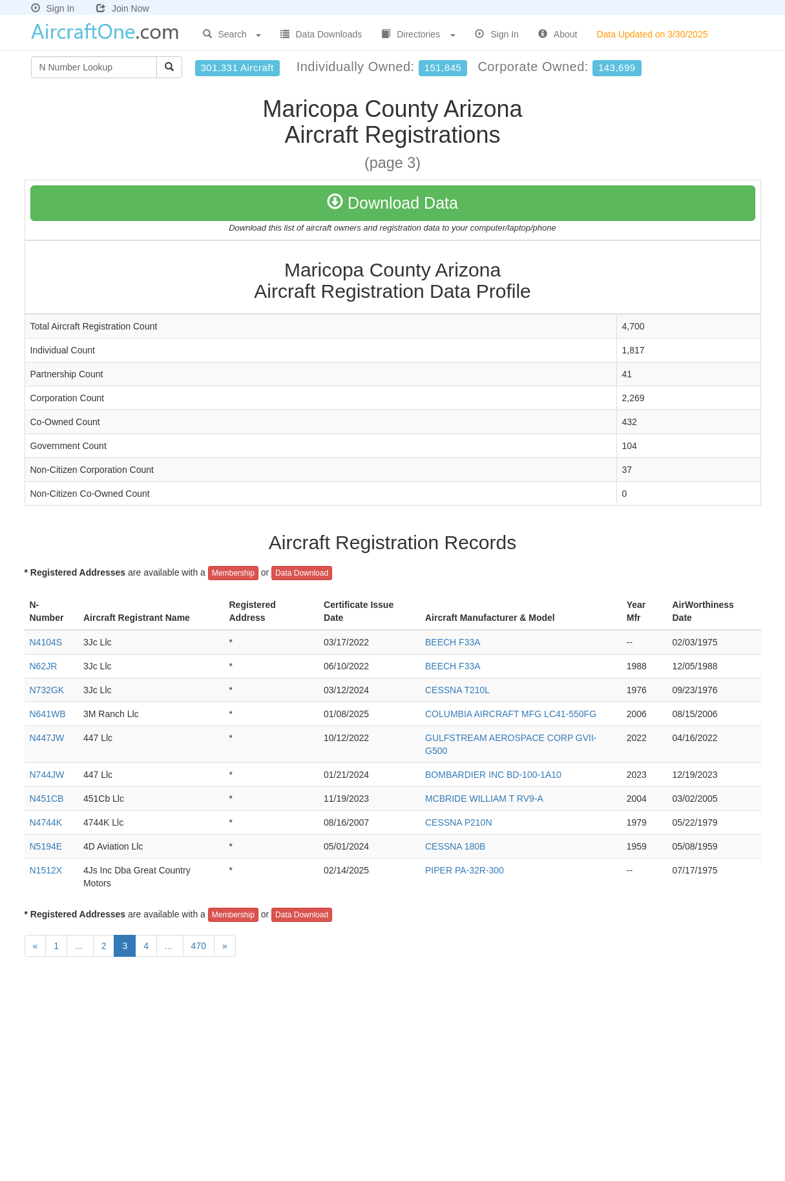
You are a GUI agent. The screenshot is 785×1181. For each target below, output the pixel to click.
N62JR (44, 666)
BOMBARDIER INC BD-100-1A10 (493, 774)
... (80, 946)
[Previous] (36, 946)
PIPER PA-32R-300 (464, 870)
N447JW (47, 738)
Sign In (53, 8)
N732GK (47, 690)
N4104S (46, 642)
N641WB (48, 714)
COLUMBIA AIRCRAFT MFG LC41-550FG (510, 714)
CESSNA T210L (457, 690)
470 (198, 946)
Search (232, 34)
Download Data (392, 203)
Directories (418, 34)
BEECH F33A (453, 642)
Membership (233, 573)
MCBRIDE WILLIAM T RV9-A (484, 798)
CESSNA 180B (455, 846)
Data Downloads (321, 34)
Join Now (122, 8)
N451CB (47, 798)
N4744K (46, 822)
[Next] (225, 946)
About (558, 34)
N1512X (46, 870)
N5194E (46, 846)
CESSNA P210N (458, 822)
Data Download (301, 573)
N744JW (47, 774)
